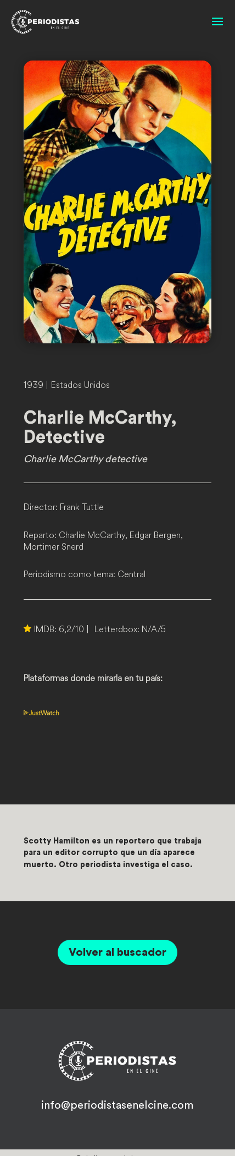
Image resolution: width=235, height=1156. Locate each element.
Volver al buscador (117, 952)
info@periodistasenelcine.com (117, 1105)
